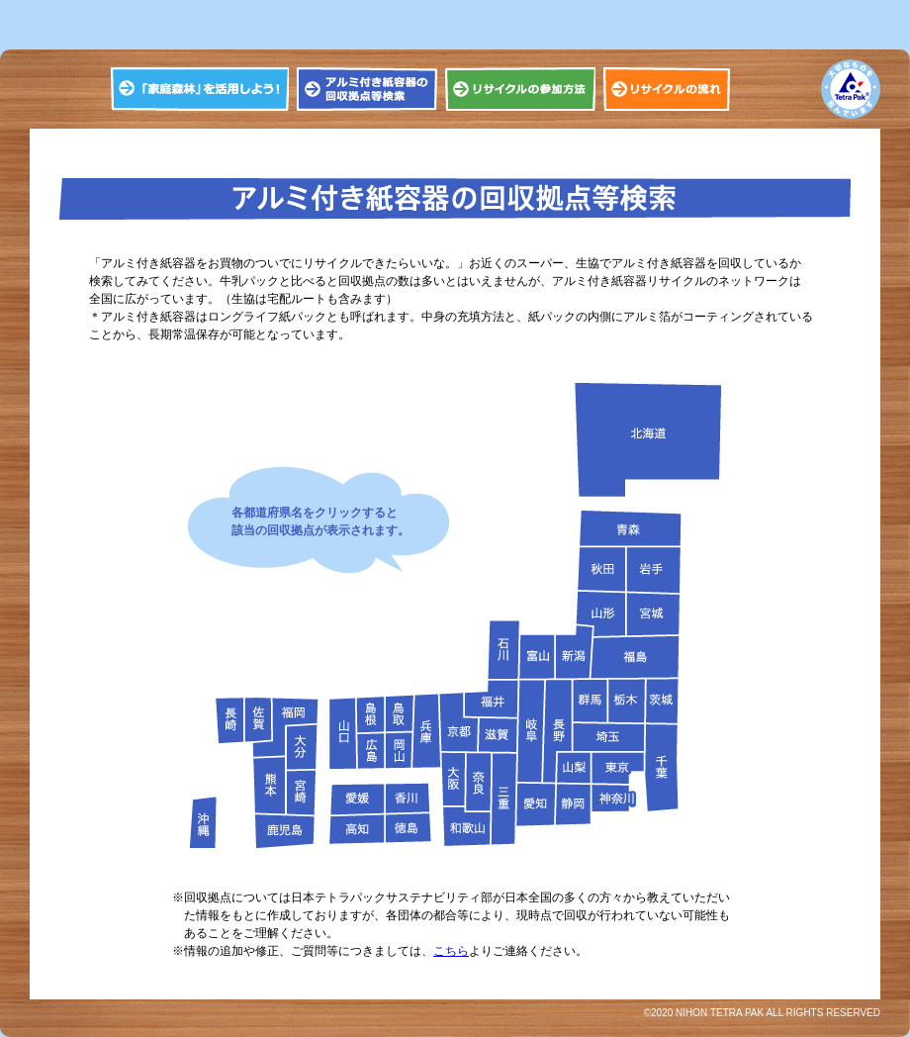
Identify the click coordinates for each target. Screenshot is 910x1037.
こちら (451, 951)
